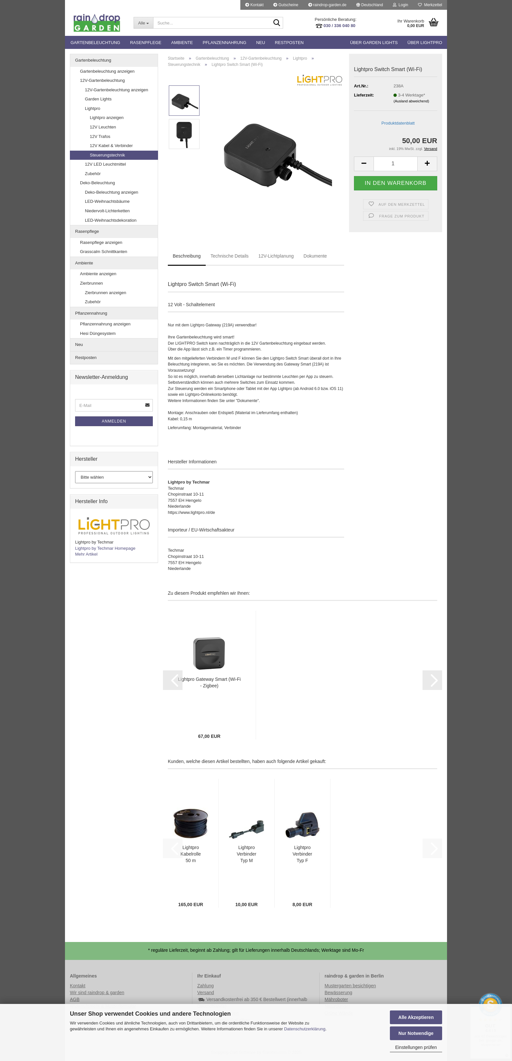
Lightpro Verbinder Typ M (246, 854)
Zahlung (205, 985)
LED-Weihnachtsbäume (107, 201)
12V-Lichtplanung (276, 256)
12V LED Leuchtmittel (105, 164)
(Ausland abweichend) (411, 101)
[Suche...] (143, 23)
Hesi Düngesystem (98, 333)
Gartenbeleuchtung (95, 42)
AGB (75, 999)
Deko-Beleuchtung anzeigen (111, 192)
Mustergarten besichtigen (350, 985)
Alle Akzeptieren (416, 1017)
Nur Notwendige (415, 1033)
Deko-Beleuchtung (97, 182)
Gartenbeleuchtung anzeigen (107, 71)
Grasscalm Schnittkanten (103, 251)
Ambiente (182, 42)
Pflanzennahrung (225, 42)
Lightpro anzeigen (106, 117)
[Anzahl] (396, 164)
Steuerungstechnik (107, 155)
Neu (260, 42)
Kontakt (254, 5)
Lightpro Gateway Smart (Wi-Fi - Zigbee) (209, 682)
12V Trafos (100, 136)
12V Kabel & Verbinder (111, 145)
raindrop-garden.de (327, 5)
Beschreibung (187, 256)
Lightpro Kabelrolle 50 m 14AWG (191, 854)
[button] (369, 5)
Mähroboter (336, 999)
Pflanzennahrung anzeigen (105, 323)
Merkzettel (430, 5)
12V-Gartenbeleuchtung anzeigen (116, 89)
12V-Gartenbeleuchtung (102, 80)
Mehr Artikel (86, 554)
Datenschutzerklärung (304, 1028)
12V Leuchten (103, 127)
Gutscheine (285, 5)
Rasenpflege (145, 42)
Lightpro (92, 108)
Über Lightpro (425, 42)
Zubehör (93, 173)
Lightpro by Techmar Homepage (105, 548)
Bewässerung (338, 992)
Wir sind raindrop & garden (97, 992)
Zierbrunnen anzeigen (105, 292)
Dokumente (315, 256)
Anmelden (114, 421)
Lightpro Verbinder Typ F (302, 854)
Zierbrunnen (91, 283)
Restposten (289, 42)
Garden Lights (98, 99)
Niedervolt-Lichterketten (107, 210)
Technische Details (230, 256)
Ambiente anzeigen (98, 273)
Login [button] (400, 5)
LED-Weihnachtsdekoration (110, 220)
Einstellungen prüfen (416, 1047)
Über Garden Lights (374, 42)
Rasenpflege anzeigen (101, 242)
